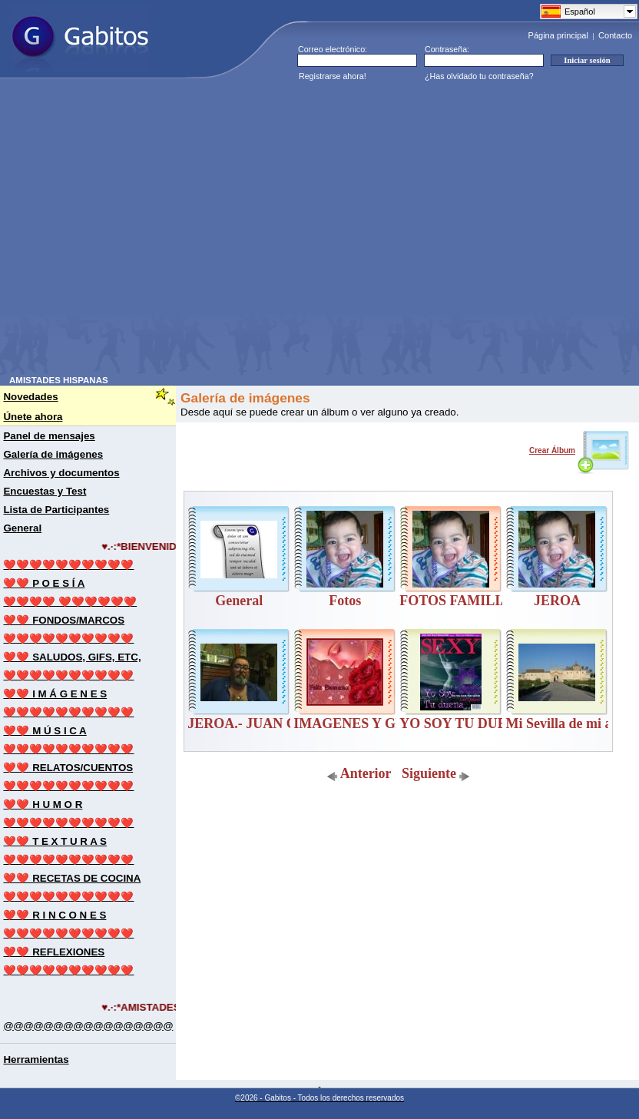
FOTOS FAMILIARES (468, 600)
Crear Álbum (579, 450)
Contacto (615, 35)
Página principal (558, 35)
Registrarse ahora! (332, 76)
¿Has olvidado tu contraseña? (479, 76)
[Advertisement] (144, 232)
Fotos (345, 600)
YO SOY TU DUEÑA (463, 723)
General (239, 600)
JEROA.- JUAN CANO (257, 723)
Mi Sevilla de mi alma (569, 723)
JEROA (557, 600)
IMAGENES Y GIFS (355, 723)
